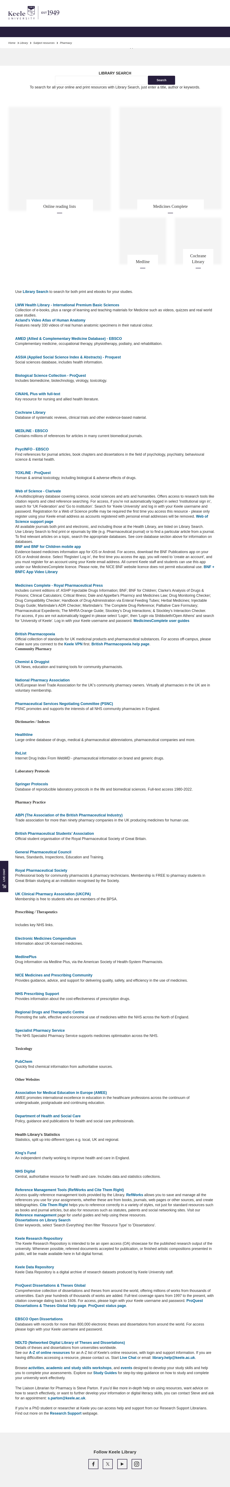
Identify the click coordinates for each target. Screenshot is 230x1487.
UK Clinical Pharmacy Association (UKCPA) (53, 894)
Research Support (66, 1413)
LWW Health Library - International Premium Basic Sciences (67, 305)
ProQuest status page (107, 1306)
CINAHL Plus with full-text (37, 394)
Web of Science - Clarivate (38, 491)
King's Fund (25, 1153)
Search (161, 80)
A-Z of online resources (49, 1353)
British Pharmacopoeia (35, 634)
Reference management (36, 1215)
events (126, 1368)
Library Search (35, 292)
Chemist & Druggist (32, 662)
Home (11, 42)
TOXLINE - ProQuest (33, 473)
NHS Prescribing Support (37, 994)
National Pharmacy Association (42, 680)
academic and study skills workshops (79, 1368)
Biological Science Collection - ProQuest (50, 375)
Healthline (24, 735)
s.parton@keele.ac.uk (66, 1398)
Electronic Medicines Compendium (45, 938)
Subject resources (43, 42)
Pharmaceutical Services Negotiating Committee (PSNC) (64, 704)
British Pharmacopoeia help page (121, 644)
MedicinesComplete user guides (161, 621)
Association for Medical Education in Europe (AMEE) (61, 1093)
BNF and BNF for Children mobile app (48, 547)
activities (36, 1368)
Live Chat (128, 1358)
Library (24, 42)
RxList (20, 753)
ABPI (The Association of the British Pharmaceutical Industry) (69, 815)
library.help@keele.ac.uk (173, 1358)
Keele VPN (73, 644)
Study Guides (105, 1373)
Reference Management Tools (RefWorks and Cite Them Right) (69, 1190)
